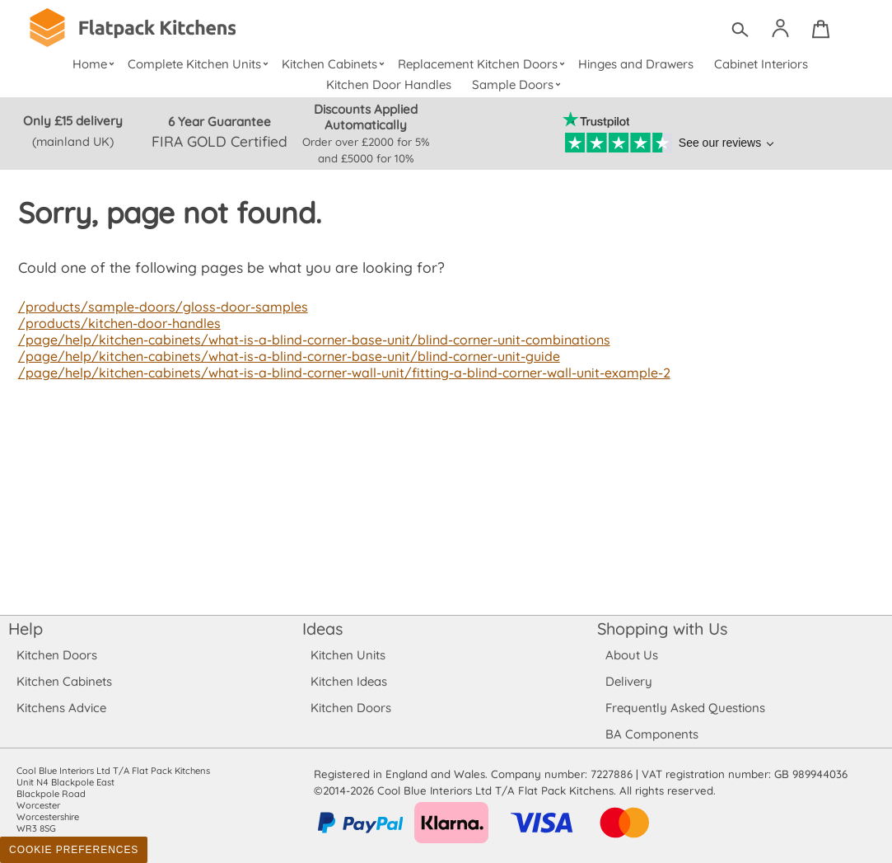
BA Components (651, 734)
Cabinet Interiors (761, 64)
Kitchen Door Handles (389, 84)
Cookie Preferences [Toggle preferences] (73, 850)
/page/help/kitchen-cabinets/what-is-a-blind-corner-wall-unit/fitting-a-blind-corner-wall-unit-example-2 (338, 372)
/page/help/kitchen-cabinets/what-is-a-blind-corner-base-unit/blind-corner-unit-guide (284, 356)
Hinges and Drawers (636, 64)
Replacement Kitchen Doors (483, 64)
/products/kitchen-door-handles (117, 323)
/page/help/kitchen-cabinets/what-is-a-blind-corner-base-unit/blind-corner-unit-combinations (308, 339)
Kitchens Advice (61, 707)
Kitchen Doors (56, 655)
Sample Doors (518, 84)
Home (95, 64)
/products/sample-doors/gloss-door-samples (158, 306)
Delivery (628, 681)
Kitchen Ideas (349, 681)
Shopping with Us (662, 628)
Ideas (322, 628)
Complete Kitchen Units (200, 64)
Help (25, 628)
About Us (631, 655)
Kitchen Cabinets (335, 64)
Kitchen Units (348, 655)
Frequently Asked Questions (684, 707)
